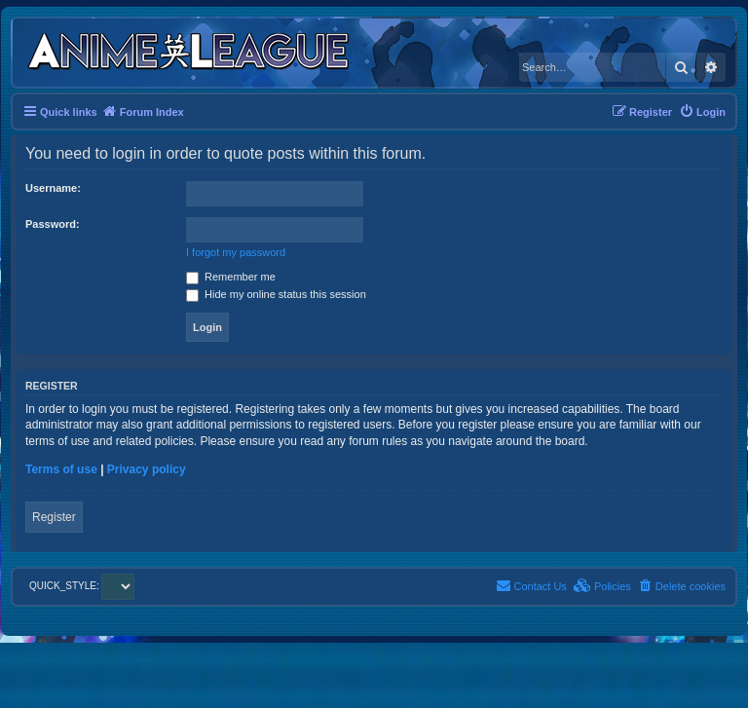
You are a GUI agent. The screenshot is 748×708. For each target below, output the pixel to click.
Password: (52, 224)
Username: (53, 188)
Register (54, 517)
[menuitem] (702, 112)
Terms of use (61, 469)
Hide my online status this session (276, 294)
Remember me (231, 276)
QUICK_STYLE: (81, 585)
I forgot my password (235, 252)
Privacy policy (146, 469)
